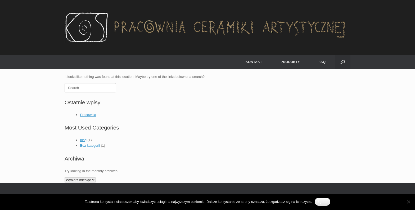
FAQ (322, 62)
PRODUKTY (290, 62)
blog (83, 140)
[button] (342, 62)
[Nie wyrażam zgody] (408, 201)
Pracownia (88, 115)
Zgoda (322, 202)
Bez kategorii (90, 146)
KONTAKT (254, 62)
